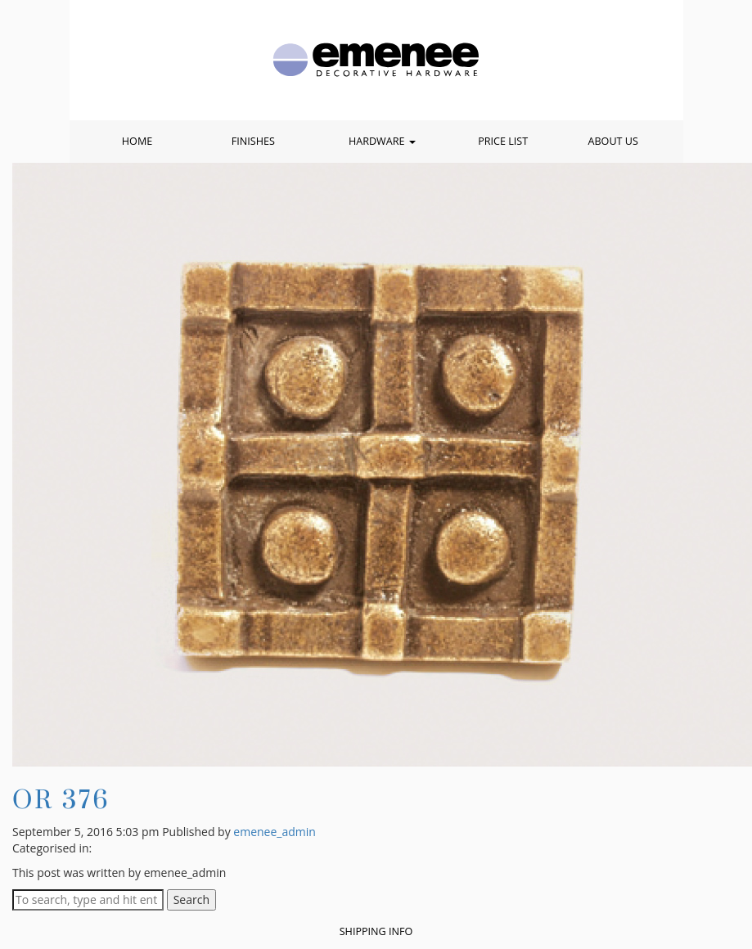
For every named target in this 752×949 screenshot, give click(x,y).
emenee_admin (274, 831)
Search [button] (191, 899)
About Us (612, 141)
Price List (503, 141)
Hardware (382, 141)
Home (137, 141)
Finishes (253, 141)
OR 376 (61, 799)
